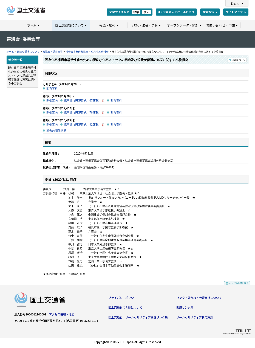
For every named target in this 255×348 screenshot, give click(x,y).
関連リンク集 (184, 309)
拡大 (146, 12)
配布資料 (52, 88)
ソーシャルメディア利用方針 (194, 318)
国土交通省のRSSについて (125, 309)
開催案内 (52, 100)
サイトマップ (234, 12)
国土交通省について (28, 51)
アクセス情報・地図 (61, 315)
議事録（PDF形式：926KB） (84, 124)
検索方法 (208, 12)
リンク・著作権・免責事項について (199, 299)
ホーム (10, 51)
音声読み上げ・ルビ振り (178, 12)
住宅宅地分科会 (100, 51)
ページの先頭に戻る (236, 286)
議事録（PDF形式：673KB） (84, 100)
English (235, 3)
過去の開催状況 (56, 130)
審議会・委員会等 (53, 51)
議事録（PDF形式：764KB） (84, 112)
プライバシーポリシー (122, 299)
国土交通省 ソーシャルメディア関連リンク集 (138, 318)
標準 (136, 12)
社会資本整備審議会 (77, 51)
